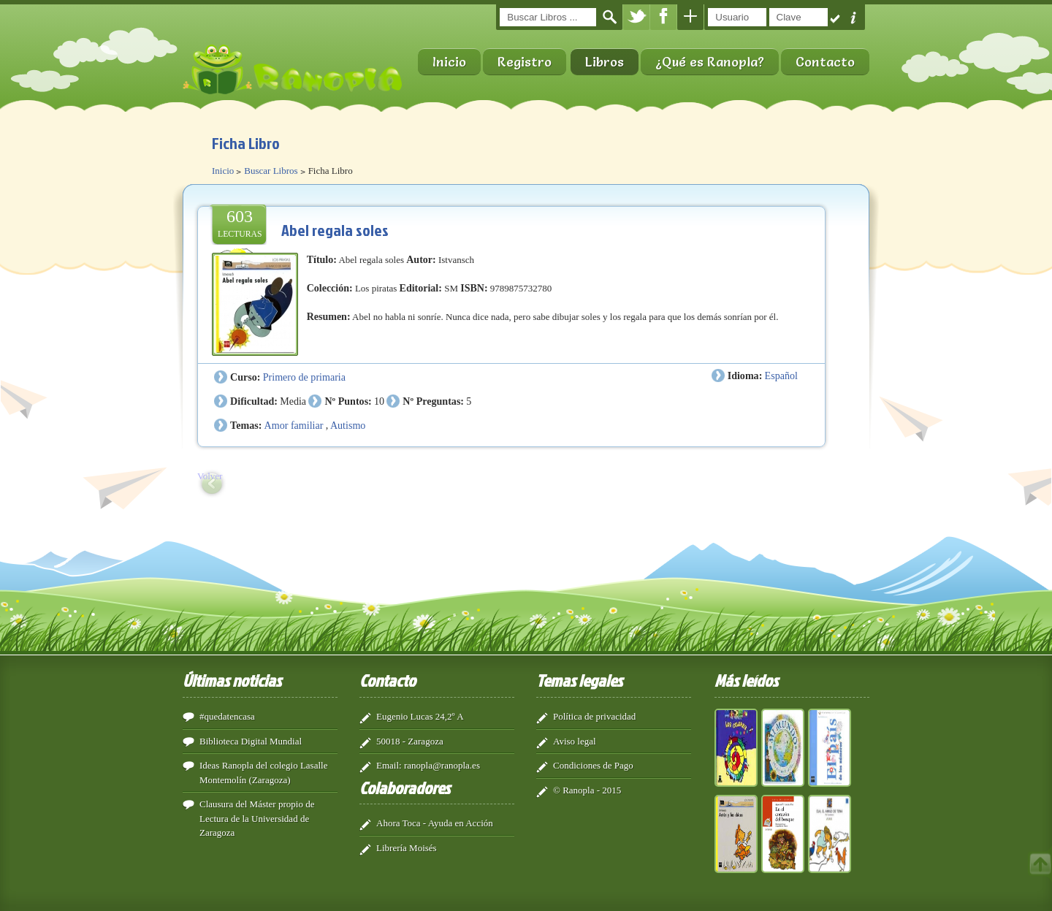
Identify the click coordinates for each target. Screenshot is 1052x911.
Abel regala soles (335, 229)
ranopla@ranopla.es (442, 765)
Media (293, 401)
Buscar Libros (270, 170)
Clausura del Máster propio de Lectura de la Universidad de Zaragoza (256, 818)
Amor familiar (294, 425)
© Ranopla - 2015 (587, 790)
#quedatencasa (227, 716)
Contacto (825, 61)
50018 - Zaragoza (409, 741)
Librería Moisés (406, 847)
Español (781, 375)
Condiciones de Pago (593, 765)
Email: (389, 765)
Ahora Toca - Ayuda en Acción (434, 822)
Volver (209, 475)
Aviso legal (574, 741)
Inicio (449, 61)
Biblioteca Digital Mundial (250, 741)
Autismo (347, 425)
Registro (525, 61)
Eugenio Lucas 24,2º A (420, 716)
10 (379, 401)
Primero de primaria (304, 377)
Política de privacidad (594, 716)
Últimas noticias (232, 680)
